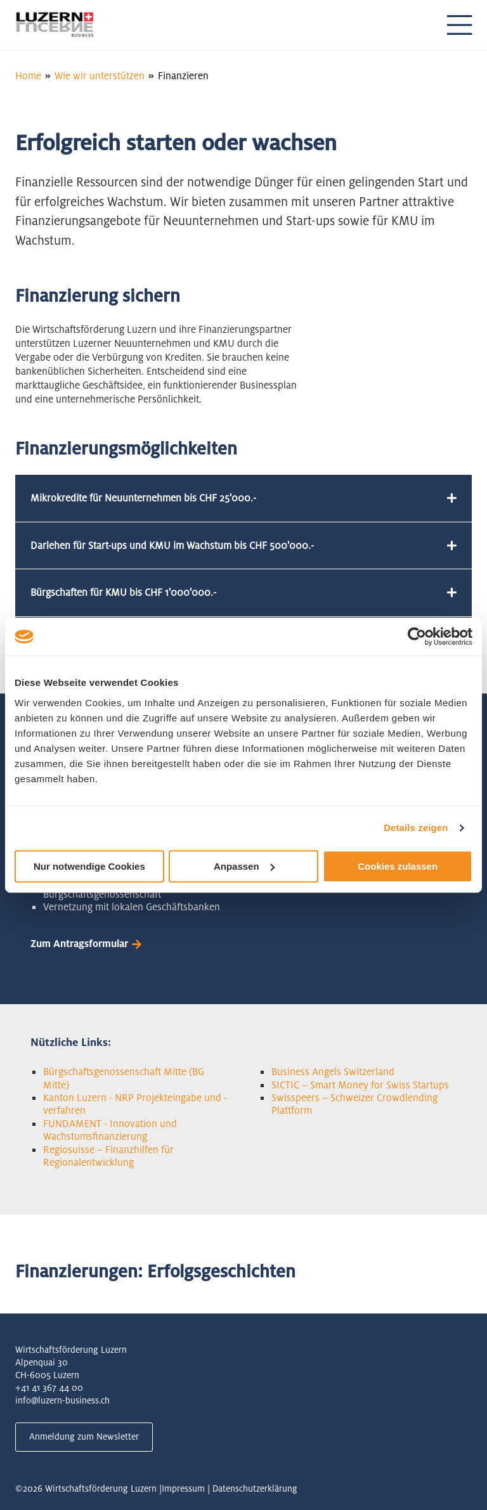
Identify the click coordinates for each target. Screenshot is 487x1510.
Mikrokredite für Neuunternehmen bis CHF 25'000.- (143, 498)
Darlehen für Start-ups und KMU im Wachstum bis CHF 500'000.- (172, 545)
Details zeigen (416, 827)
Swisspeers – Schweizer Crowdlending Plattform (354, 1104)
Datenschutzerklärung (254, 1488)
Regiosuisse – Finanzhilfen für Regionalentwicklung (108, 1156)
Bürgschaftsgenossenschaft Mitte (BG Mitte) (123, 1078)
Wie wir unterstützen (100, 75)
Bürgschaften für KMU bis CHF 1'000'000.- (123, 592)
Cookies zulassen (398, 866)
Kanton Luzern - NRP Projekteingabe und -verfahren (135, 1104)
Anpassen (244, 866)
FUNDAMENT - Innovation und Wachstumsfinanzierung (110, 1130)
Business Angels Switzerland (332, 1071)
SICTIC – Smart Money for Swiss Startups (360, 1085)
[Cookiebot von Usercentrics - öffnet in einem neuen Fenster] (416, 636)
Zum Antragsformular (79, 943)
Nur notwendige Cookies (89, 866)
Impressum (183, 1488)
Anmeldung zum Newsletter (84, 1436)
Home (28, 75)
